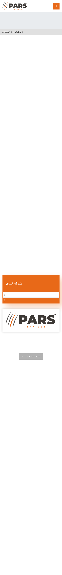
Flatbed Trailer (10, 474)
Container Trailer (11, 480)
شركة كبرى (17, 32)
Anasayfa (6, 32)
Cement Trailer (10, 490)
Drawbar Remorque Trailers (18, 505)
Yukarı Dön (30, 356)
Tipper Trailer (9, 469)
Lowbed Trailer (10, 500)
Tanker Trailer (10, 485)
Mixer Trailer (9, 495)
